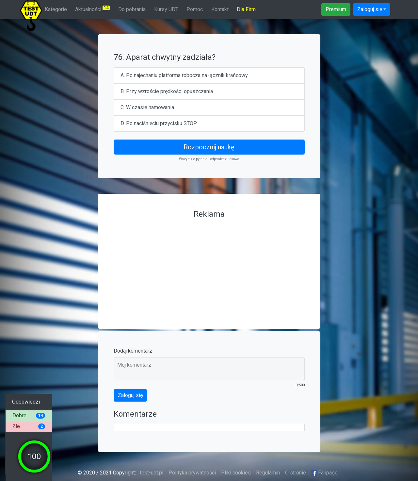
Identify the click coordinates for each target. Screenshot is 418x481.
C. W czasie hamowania (147, 107)
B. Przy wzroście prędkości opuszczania (167, 91)
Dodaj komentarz (133, 351)
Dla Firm (246, 9)
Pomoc (194, 9)
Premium (336, 9)
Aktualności (92, 9)
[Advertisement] (209, 267)
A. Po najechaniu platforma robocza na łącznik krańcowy (184, 75)
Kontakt (220, 9)
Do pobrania (132, 9)
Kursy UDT (166, 9)
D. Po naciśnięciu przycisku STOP (159, 123)
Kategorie (56, 9)
